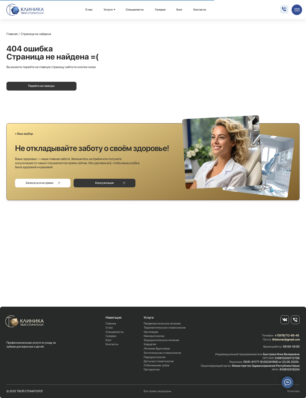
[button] (42, 183)
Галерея (160, 9)
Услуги (108, 9)
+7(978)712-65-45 (287, 335)
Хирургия (150, 344)
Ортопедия (151, 332)
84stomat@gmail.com (286, 339)
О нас (89, 9)
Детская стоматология (158, 361)
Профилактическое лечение (162, 323)
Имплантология (154, 336)
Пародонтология (154, 357)
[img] (25, 10)
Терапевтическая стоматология (164, 327)
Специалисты (135, 9)
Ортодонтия (151, 369)
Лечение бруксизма (157, 348)
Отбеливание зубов (156, 365)
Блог (179, 9)
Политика (293, 391)
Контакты (199, 9)
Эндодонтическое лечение (161, 340)
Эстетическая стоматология (162, 353)
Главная (12, 34)
